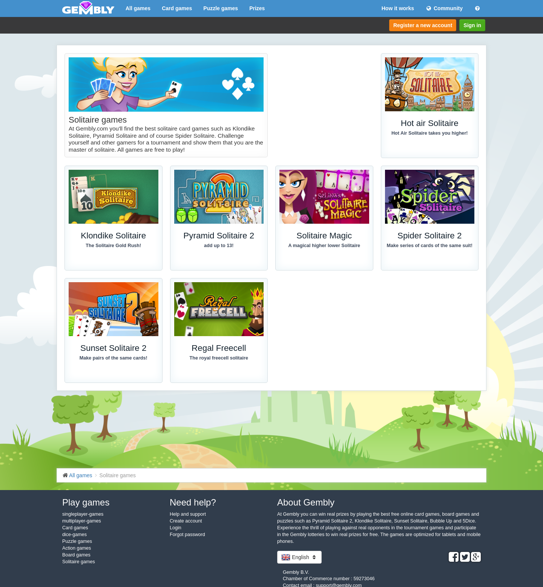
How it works (398, 8)
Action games (76, 548)
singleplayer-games (82, 514)
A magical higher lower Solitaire (324, 245)
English (299, 557)
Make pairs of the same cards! (113, 358)
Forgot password (187, 534)
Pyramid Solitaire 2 (218, 235)
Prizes (257, 8)
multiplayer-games (81, 521)
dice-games (74, 534)
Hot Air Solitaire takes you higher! (429, 133)
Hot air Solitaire (430, 123)
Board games (76, 555)
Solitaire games (78, 561)
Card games (177, 8)
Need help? (193, 502)
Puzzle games (220, 8)
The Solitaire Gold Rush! (113, 245)
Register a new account (422, 25)
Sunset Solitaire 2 (113, 348)
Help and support (188, 514)
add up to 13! (218, 245)
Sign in (472, 25)
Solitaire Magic (324, 235)
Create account (186, 521)
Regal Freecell (219, 348)
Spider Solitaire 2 (429, 235)
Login (175, 527)
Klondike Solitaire (113, 235)
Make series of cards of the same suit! (429, 245)
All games (138, 8)
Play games (85, 502)
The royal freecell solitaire (219, 358)
